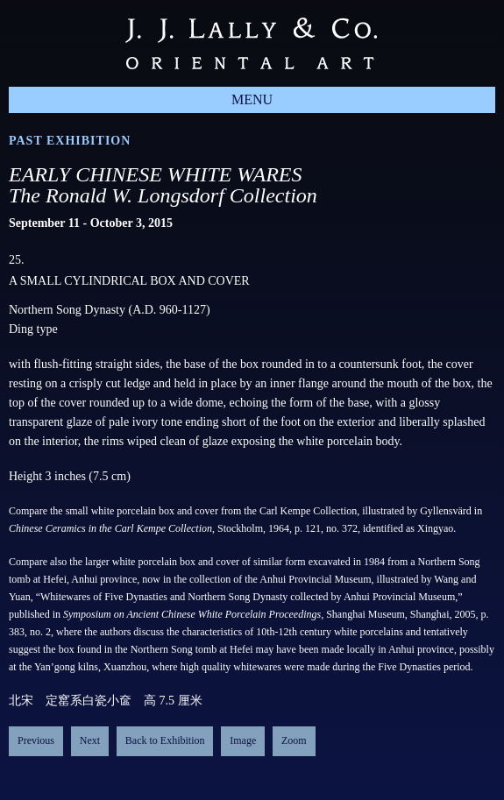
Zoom (294, 740)
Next (90, 740)
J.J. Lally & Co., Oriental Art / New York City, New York (251, 43)
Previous (36, 740)
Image (243, 740)
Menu (252, 99)
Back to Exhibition (165, 740)
